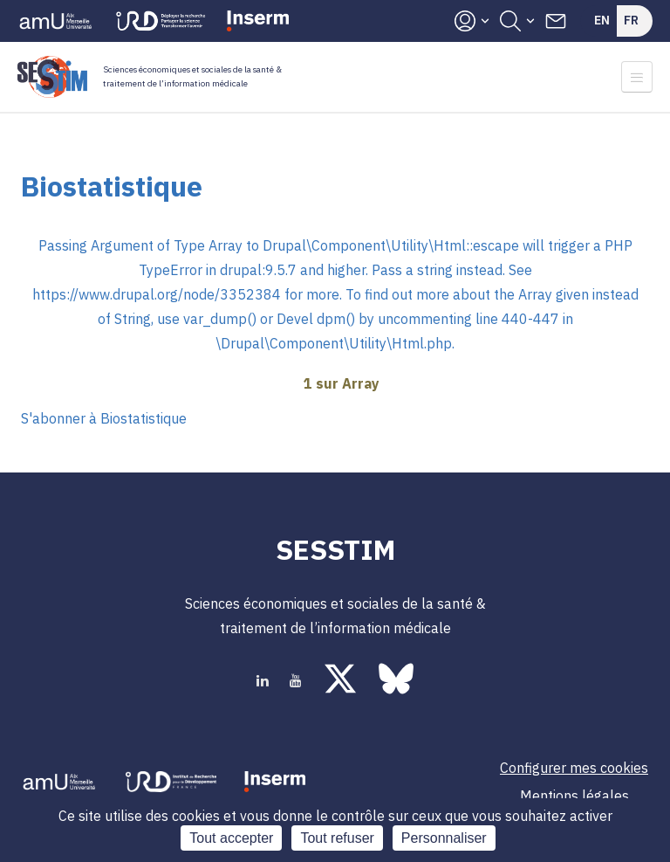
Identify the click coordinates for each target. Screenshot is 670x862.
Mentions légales (574, 795)
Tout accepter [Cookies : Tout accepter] (231, 838)
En (602, 20)
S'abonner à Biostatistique (104, 418)
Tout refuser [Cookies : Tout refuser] (336, 838)
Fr (631, 20)
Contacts (555, 20)
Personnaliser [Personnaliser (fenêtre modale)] (444, 838)
